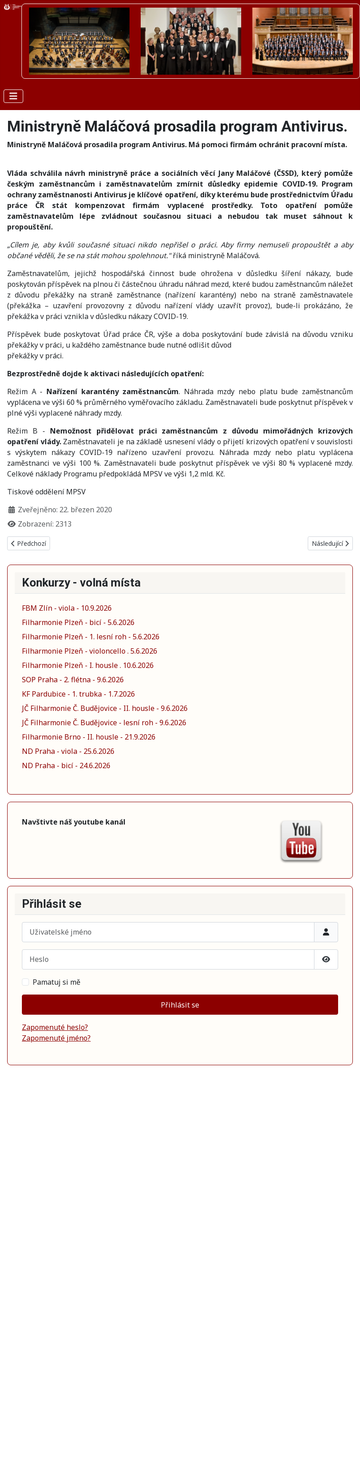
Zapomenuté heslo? (55, 1027)
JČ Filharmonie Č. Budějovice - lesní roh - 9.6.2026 (104, 722)
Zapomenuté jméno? (56, 1038)
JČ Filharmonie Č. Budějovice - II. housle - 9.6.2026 (105, 708)
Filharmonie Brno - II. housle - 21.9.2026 (88, 737)
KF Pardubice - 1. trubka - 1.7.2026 (78, 694)
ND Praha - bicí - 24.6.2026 (66, 765)
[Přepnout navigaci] (13, 96)
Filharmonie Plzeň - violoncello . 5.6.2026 (89, 651)
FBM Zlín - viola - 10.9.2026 (67, 608)
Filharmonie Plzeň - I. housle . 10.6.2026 (88, 665)
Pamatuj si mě (56, 982)
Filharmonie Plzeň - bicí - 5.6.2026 (78, 622)
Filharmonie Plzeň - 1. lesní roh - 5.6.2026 (90, 637)
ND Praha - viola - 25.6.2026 (68, 751)
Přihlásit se (180, 1005)
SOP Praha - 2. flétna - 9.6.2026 (73, 680)
